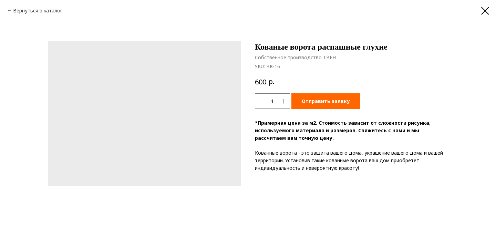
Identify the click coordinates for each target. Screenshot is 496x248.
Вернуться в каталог (37, 10)
